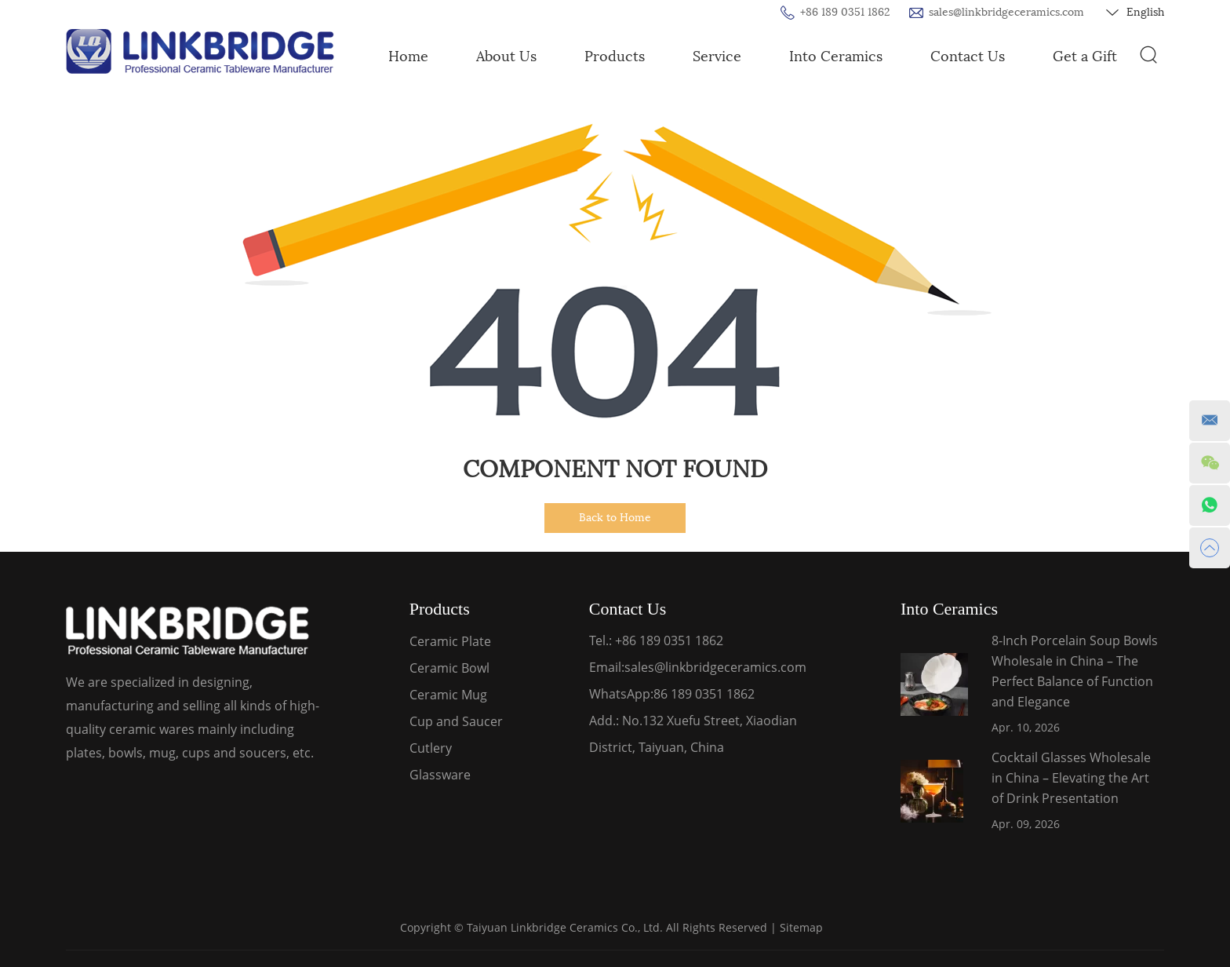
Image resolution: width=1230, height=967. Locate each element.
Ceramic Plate (450, 641)
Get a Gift (1085, 56)
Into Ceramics (835, 56)
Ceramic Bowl (449, 668)
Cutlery (430, 748)
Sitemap (801, 927)
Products (614, 56)
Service (717, 56)
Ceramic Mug (448, 694)
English (1135, 12)
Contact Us (967, 56)
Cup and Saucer (456, 721)
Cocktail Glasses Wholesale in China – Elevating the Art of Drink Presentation (1071, 778)
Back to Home (615, 517)
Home (408, 56)
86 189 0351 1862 (704, 693)
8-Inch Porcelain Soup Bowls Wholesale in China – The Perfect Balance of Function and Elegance (1075, 671)
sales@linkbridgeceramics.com (1006, 12)
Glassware (440, 774)
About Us (506, 56)
